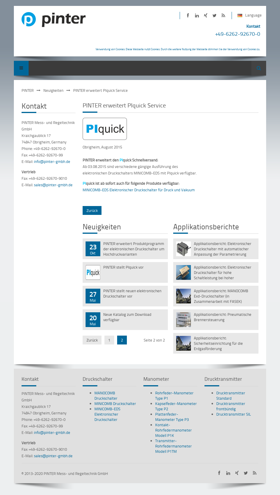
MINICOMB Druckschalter (115, 403)
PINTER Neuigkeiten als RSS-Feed (223, 15)
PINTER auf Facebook (188, 15)
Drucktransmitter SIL (233, 414)
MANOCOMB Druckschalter (105, 395)
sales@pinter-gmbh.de (53, 184)
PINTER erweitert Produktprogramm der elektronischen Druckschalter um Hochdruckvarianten (133, 249)
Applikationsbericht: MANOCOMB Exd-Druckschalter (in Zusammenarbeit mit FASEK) (221, 296)
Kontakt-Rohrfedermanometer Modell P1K (173, 430)
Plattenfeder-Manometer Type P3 (172, 416)
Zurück (92, 210)
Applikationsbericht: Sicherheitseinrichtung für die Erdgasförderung (218, 343)
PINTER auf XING (205, 15)
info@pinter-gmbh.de (52, 161)
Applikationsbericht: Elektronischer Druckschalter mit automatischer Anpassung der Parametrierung (222, 249)
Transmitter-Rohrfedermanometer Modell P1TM (173, 446)
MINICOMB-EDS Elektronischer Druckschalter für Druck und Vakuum (139, 189)
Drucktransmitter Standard (230, 395)
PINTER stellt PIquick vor (123, 267)
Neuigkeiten (53, 90)
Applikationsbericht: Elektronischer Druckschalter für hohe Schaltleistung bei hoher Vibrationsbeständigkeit (222, 273)
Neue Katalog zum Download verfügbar (127, 317)
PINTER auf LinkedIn (197, 15)
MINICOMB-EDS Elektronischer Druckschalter (107, 414)
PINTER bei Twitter (214, 15)
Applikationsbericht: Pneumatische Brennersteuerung (222, 317)
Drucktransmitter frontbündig (230, 406)
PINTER (28, 90)
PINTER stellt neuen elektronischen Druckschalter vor (132, 293)
